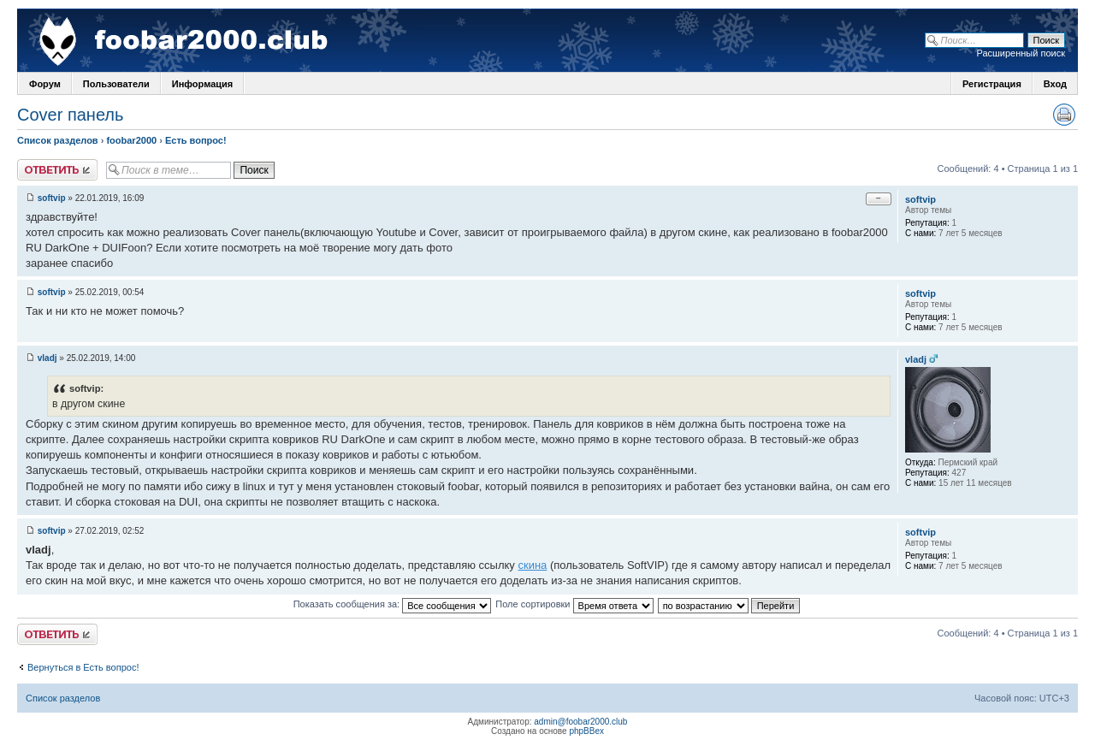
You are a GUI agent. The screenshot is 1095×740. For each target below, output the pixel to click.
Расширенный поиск (1020, 53)
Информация (202, 84)
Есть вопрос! (196, 140)
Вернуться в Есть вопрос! (83, 667)
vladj (47, 358)
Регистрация (991, 84)
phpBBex (586, 731)
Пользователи (116, 84)
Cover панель (70, 114)
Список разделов (57, 140)
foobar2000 (131, 140)
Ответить (57, 170)
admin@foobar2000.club (580, 721)
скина (532, 565)
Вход (1055, 84)
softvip (52, 198)
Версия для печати (1064, 115)
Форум (45, 84)
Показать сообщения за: (392, 604)
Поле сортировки (574, 604)
